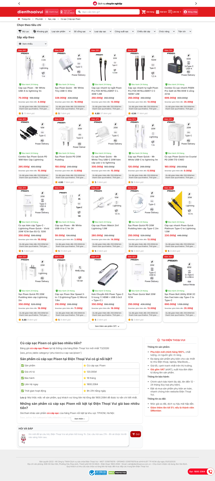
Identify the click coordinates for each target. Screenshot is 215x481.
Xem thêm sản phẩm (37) (107, 326)
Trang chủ (26, 19)
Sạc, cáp (52, 19)
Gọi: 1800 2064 (201, 471)
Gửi (136, 434)
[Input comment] (74, 439)
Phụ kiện (39, 19)
